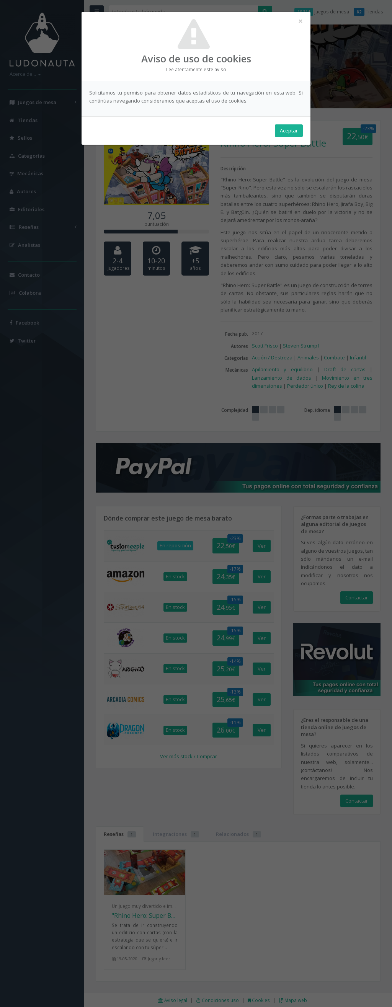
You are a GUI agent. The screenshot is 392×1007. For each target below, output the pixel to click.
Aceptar (289, 130)
